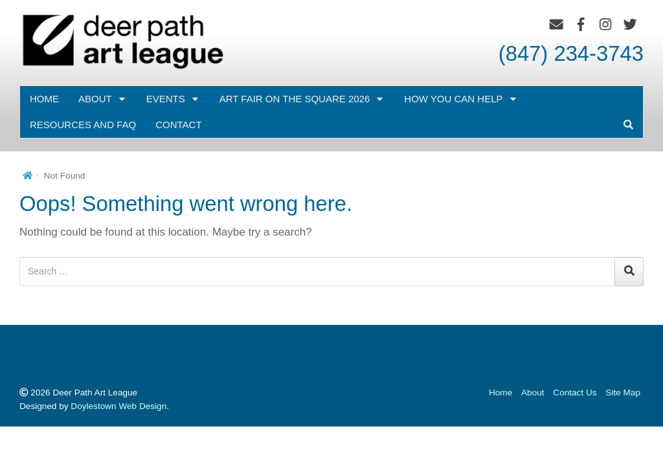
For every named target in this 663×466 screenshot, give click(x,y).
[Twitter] (630, 24)
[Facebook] (581, 24)
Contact (178, 124)
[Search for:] (317, 271)
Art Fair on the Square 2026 (302, 98)
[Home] (27, 176)
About (102, 98)
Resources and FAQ (83, 124)
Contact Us (574, 392)
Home (44, 98)
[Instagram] (605, 24)
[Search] (629, 271)
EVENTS (173, 98)
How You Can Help (460, 98)
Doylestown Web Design (118, 406)
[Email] (556, 24)
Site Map (622, 392)
